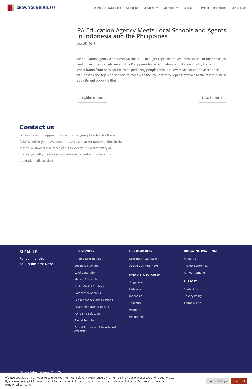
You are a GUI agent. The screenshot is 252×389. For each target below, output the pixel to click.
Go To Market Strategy (89, 286)
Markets (168, 8)
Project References (213, 8)
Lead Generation (85, 272)
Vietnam (134, 310)
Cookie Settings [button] (218, 381)
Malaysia (135, 289)
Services (149, 8)
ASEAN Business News (144, 265)
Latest (187, 8)
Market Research (85, 279)
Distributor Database (107, 8)
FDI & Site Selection (87, 313)
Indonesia (135, 296)
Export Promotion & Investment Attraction (95, 329)
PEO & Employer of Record (91, 307)
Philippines (136, 316)
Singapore (136, 282)
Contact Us (238, 8)
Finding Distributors (87, 259)
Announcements (195, 272)
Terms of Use (192, 303)
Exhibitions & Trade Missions (93, 300)
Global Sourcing (84, 320)
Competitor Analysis (87, 293)
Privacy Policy (193, 296)
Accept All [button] (239, 381)
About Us (132, 8)
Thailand (135, 303)
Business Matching (86, 265)
